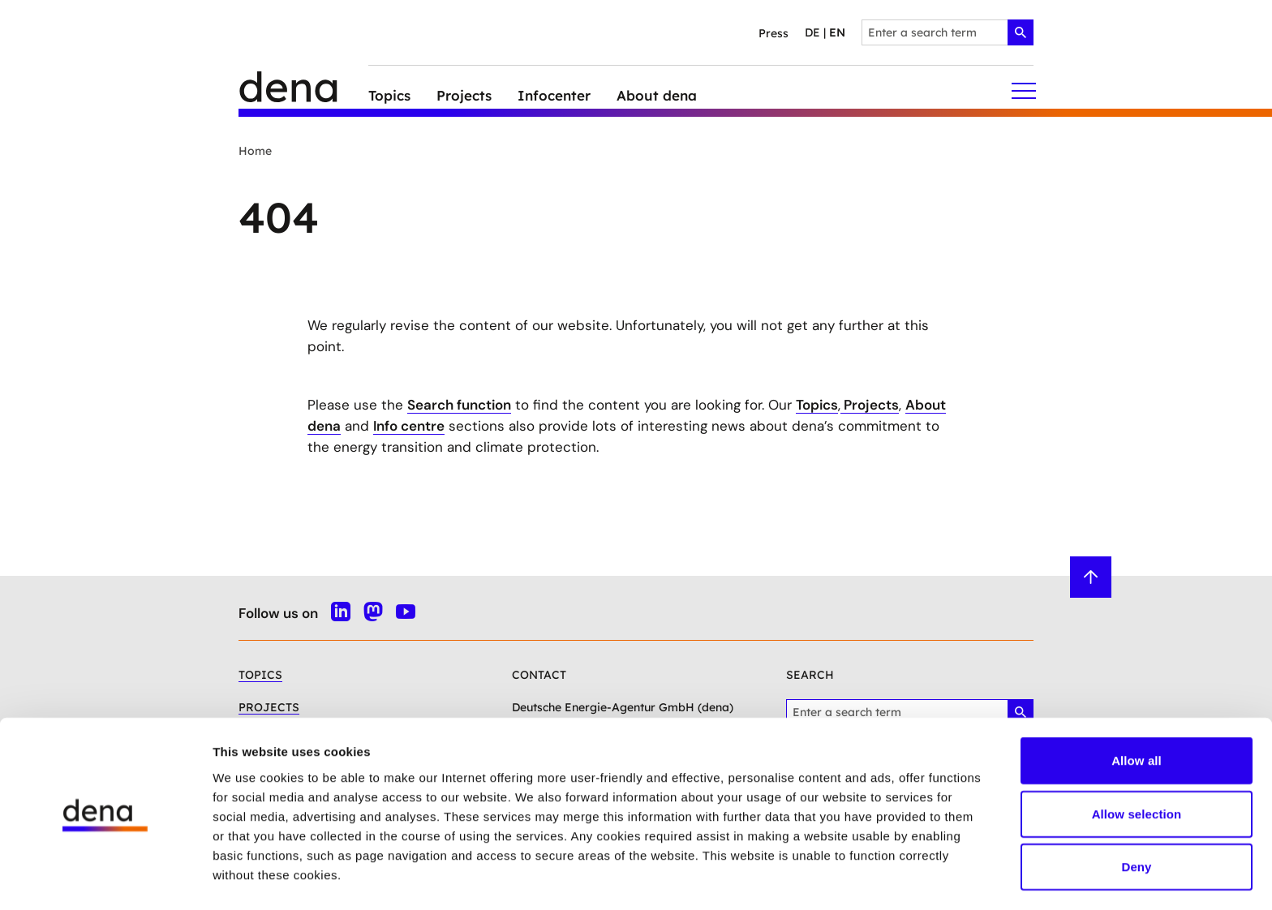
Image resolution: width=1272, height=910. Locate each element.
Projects (869, 405)
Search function (459, 405)
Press (773, 33)
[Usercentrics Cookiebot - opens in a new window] (105, 878)
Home (255, 151)
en (837, 32)
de (812, 32)
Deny (1136, 818)
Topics (817, 405)
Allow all (1136, 712)
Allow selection (1137, 765)
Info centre (409, 426)
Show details (851, 878)
